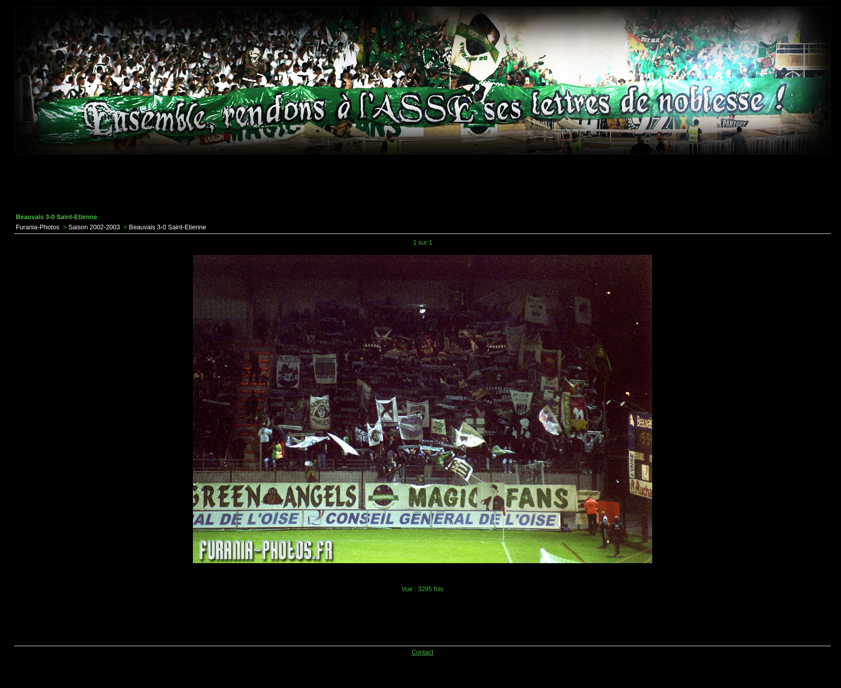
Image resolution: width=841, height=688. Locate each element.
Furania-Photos (37, 227)
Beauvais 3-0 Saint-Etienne (167, 227)
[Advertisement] (422, 184)
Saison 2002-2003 (94, 227)
